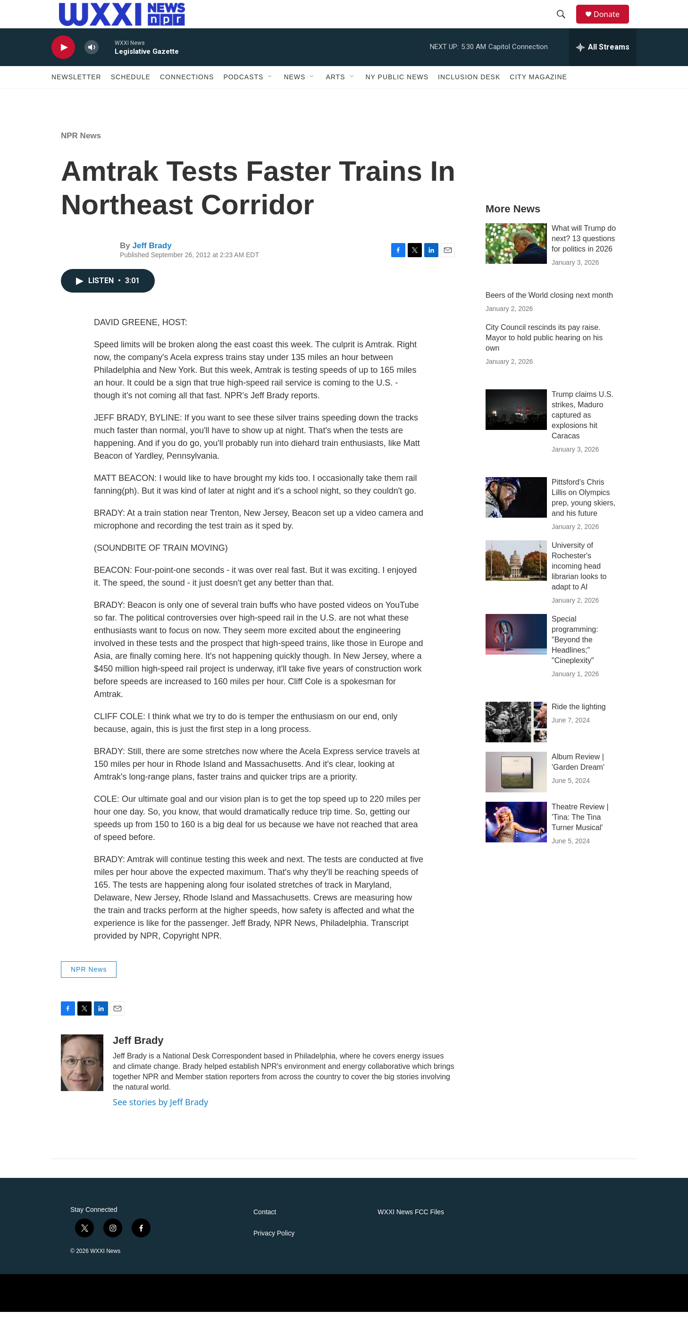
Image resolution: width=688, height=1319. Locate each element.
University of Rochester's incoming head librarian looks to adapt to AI (579, 573)
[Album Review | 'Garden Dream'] (516, 779)
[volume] (92, 54)
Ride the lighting (579, 714)
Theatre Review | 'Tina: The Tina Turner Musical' (580, 824)
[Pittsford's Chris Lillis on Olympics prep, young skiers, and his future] (516, 504)
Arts (335, 84)
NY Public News (397, 84)
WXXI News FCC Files (411, 1219)
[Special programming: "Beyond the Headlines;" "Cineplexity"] (516, 641)
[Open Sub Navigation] (270, 84)
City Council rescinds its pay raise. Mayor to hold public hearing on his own (544, 344)
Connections (187, 84)
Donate (612, 18)
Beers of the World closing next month (549, 302)
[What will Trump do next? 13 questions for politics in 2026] (516, 250)
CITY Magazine (538, 84)
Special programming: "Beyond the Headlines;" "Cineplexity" (575, 647)
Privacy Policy (273, 1240)
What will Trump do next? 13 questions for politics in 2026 (584, 245)
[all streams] (603, 54)
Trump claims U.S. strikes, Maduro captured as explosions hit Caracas (582, 422)
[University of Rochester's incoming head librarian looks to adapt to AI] (516, 567)
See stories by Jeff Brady (160, 1109)
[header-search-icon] (565, 18)
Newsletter (76, 84)
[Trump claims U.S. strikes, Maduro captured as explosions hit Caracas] (516, 416)
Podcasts (243, 84)
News (294, 84)
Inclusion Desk (469, 84)
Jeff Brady (151, 252)
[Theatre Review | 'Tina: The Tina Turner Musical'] (516, 829)
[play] (63, 54)
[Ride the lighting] (516, 729)
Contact (264, 1219)
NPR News (81, 142)
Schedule (131, 84)
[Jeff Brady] (82, 1070)
